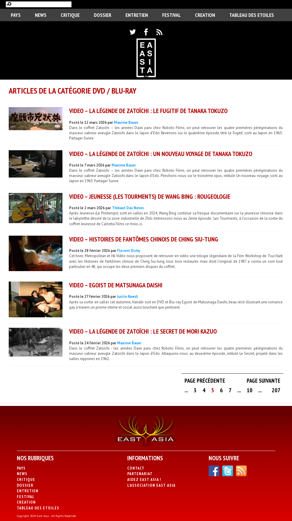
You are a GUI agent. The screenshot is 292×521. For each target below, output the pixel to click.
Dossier (102, 15)
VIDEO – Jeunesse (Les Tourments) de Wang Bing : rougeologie (149, 196)
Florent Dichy (128, 250)
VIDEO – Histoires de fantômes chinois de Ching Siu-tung (143, 239)
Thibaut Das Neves (128, 207)
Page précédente (204, 380)
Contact (135, 468)
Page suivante (263, 380)
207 (276, 390)
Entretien (137, 15)
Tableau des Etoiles (251, 15)
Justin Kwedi (127, 296)
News (40, 15)
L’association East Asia (151, 485)
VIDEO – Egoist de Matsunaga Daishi (115, 285)
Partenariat (140, 473)
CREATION (205, 15)
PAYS (16, 15)
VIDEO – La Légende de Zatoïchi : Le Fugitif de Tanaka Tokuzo (148, 111)
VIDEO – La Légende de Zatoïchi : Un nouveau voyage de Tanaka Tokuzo (160, 154)
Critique (70, 15)
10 (249, 390)
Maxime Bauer (126, 122)
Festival (171, 15)
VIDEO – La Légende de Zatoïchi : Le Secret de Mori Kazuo (143, 331)
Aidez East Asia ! (144, 479)
